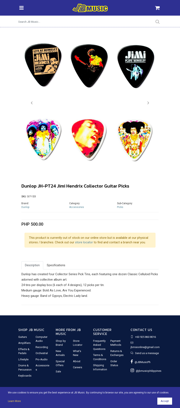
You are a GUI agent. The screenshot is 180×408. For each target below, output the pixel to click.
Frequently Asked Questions (99, 345)
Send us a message (147, 353)
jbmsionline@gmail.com (145, 347)
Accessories (76, 207)
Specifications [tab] (56, 265)
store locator (84, 242)
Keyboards (24, 375)
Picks (120, 207)
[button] (31, 103)
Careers (77, 367)
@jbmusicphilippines (146, 370)
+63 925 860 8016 (145, 336)
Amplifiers (24, 343)
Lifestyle (23, 359)
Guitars (22, 336)
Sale (58, 371)
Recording (42, 347)
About (76, 361)
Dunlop (25, 207)
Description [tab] (32, 265)
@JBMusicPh (140, 362)
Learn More (14, 401)
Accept (165, 401)
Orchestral (42, 353)
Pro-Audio (42, 359)
